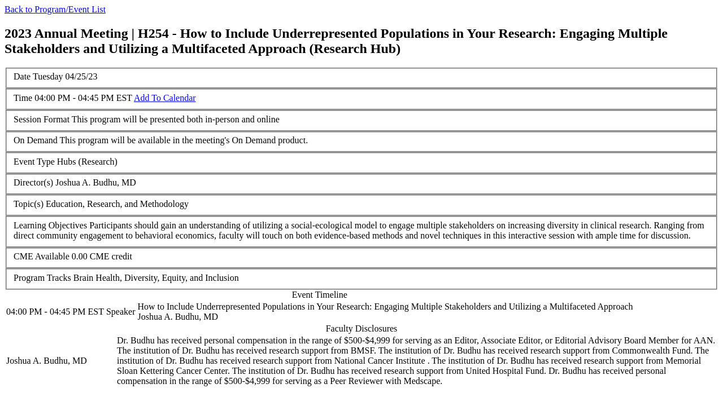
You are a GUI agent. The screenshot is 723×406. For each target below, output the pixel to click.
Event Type (34, 161)
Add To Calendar (165, 98)
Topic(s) (28, 204)
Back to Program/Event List (55, 9)
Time (23, 98)
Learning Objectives (50, 225)
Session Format (41, 119)
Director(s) (33, 182)
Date (22, 76)
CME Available (41, 256)
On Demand (36, 140)
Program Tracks (42, 278)
